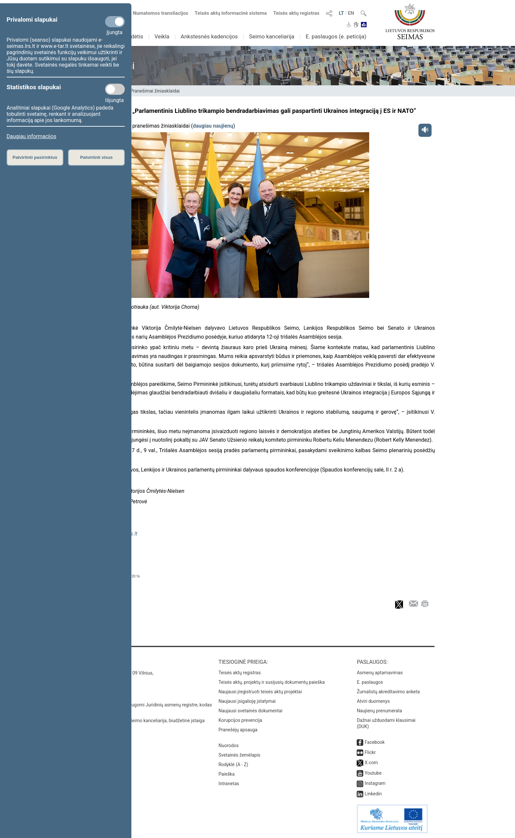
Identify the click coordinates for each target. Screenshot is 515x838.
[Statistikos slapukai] (115, 89)
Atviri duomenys (373, 701)
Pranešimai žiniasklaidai (155, 91)
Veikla (161, 36)
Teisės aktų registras (296, 13)
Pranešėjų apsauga (238, 729)
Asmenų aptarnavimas (380, 672)
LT (341, 13)
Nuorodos (228, 745)
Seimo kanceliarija (271, 36)
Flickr (370, 752)
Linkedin (373, 793)
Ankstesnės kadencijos (209, 36)
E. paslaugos (370, 682)
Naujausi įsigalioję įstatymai (247, 701)
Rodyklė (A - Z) (233, 764)
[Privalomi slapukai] (115, 21)
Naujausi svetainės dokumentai (250, 710)
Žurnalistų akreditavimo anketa (388, 691)
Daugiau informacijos (31, 136)
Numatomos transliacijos (157, 13)
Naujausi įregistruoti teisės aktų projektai (260, 691)
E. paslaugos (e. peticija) (335, 36)
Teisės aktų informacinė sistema (231, 13)
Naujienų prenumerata (379, 710)
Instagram (375, 783)
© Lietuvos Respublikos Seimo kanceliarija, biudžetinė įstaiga (142, 720)
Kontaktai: (94, 662)
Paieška (226, 774)
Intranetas (228, 783)
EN (351, 13)
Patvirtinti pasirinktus (34, 157)
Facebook (375, 742)
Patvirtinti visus (96, 157)
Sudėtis (134, 36)
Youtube (373, 773)
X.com (371, 762)
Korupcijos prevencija (240, 720)
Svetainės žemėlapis (239, 755)
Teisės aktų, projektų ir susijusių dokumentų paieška (271, 682)
